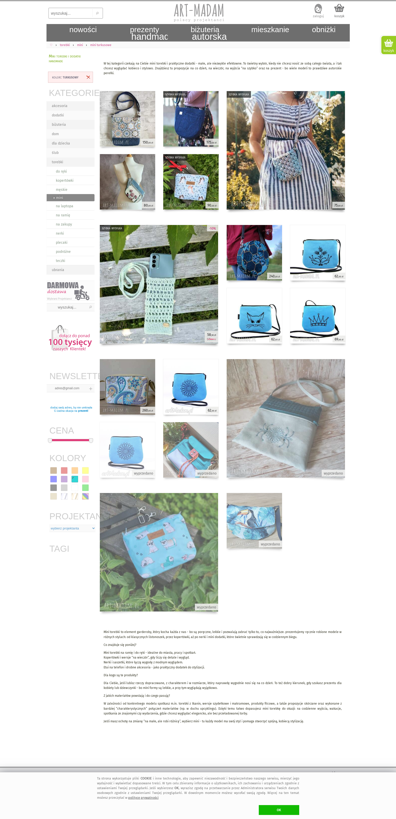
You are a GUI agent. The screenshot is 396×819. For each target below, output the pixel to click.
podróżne (63, 252)
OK (279, 810)
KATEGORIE (72, 93)
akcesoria (59, 106)
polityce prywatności (143, 798)
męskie (61, 190)
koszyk (339, 16)
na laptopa (64, 206)
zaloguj (318, 16)
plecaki (61, 242)
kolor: (65, 77)
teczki (60, 261)
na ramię (63, 215)
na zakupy (64, 224)
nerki (60, 233)
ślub (55, 153)
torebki (57, 162)
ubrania (58, 270)
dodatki (58, 115)
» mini (58, 198)
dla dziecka (61, 143)
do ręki (61, 171)
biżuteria (59, 124)
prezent (83, 411)
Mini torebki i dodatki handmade (65, 58)
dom (55, 134)
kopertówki (65, 180)
